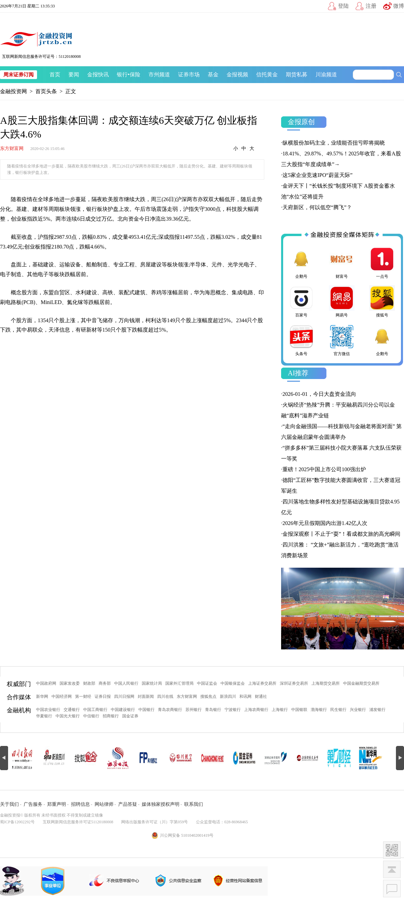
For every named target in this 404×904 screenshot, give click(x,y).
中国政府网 (46, 683)
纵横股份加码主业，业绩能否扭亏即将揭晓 (333, 143)
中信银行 (91, 716)
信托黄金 (267, 74)
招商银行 (111, 716)
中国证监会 (207, 683)
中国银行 (146, 709)
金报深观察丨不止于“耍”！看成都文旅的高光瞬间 (341, 534)
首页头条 (46, 91)
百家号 (301, 301)
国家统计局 (152, 683)
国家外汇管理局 (179, 683)
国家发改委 (70, 683)
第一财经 (83, 696)
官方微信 (342, 340)
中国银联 (299, 709)
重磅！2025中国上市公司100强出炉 (324, 469)
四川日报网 (124, 696)
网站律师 (104, 804)
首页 (54, 74)
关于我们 (9, 804)
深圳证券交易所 (294, 683)
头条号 (301, 340)
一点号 (382, 263)
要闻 (73, 74)
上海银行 (280, 709)
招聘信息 (80, 804)
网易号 (342, 301)
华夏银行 (44, 716)
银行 (122, 74)
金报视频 (237, 74)
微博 (398, 6)
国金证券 (130, 716)
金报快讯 (98, 74)
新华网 (42, 696)
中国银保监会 (233, 683)
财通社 (261, 696)
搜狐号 (382, 301)
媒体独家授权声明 (160, 804)
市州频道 (159, 74)
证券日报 (103, 696)
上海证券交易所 (262, 683)
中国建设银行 (123, 709)
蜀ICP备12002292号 (17, 822)
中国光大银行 (68, 716)
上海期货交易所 (325, 683)
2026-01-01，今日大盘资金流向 (319, 394)
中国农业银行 (48, 709)
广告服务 (33, 804)
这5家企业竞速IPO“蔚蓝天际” (317, 175)
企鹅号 (301, 263)
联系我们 (193, 804)
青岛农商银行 (170, 709)
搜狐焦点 (208, 696)
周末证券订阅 (18, 74)
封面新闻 (146, 696)
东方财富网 (12, 148)
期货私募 (296, 74)
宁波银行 (233, 709)
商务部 (105, 683)
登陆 (343, 6)
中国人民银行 (126, 683)
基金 (213, 74)
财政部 (89, 683)
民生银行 (338, 709)
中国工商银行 (95, 709)
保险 (135, 74)
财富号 (342, 263)
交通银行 (72, 709)
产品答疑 (127, 804)
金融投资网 (13, 91)
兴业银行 (358, 709)
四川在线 (165, 696)
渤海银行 (319, 709)
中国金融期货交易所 (361, 683)
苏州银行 (194, 709)
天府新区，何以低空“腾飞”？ (317, 207)
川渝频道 (326, 74)
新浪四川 (228, 696)
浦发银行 (377, 709)
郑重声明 (56, 804)
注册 (371, 6)
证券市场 (189, 74)
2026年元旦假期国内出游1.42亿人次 (324, 523)
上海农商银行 (256, 709)
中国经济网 (62, 696)
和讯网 (245, 696)
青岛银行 (213, 709)
